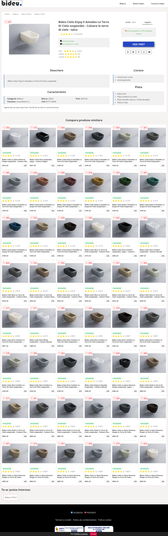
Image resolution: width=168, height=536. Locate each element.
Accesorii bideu (157, 3)
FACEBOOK (77, 512)
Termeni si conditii (63, 520)
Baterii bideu (138, 3)
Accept (93, 534)
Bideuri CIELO (40, 14)
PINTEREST (90, 512)
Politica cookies (105, 520)
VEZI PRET (138, 44)
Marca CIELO (26, 14)
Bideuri (123, 3)
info (25, 165)
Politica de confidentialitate (85, 520)
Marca (7, 14)
